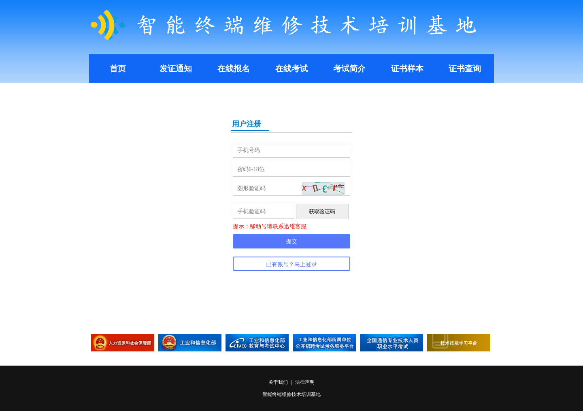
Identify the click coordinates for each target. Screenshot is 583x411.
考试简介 (349, 68)
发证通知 (176, 68)
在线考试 (291, 68)
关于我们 (278, 382)
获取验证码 (322, 211)
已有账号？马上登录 (291, 264)
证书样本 (407, 68)
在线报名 (233, 68)
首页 (118, 68)
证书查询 (465, 68)
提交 (291, 241)
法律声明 (305, 382)
